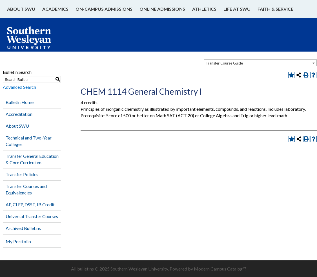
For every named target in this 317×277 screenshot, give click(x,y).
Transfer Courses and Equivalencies (26, 189)
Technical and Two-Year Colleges (29, 141)
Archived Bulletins (23, 228)
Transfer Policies (22, 174)
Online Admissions (162, 9)
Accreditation (19, 114)
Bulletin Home (20, 102)
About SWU (21, 9)
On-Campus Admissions (104, 9)
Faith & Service (275, 9)
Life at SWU (237, 9)
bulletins (85, 268)
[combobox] (260, 62)
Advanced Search (19, 87)
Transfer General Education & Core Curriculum (32, 159)
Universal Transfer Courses (32, 216)
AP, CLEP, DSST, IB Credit (30, 204)
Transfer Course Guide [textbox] (224, 63)
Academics (55, 9)
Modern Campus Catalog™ (219, 268)
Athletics (204, 9)
